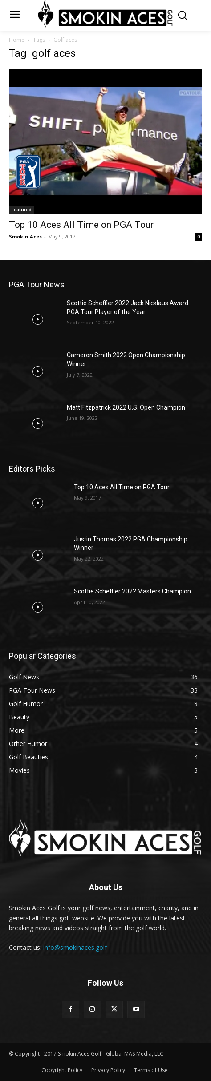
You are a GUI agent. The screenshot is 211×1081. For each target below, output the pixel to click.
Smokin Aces (25, 236)
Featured (22, 209)
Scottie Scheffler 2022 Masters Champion (132, 591)
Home (16, 40)
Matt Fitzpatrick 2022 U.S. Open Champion (126, 407)
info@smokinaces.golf (75, 947)
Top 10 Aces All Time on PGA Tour (81, 224)
